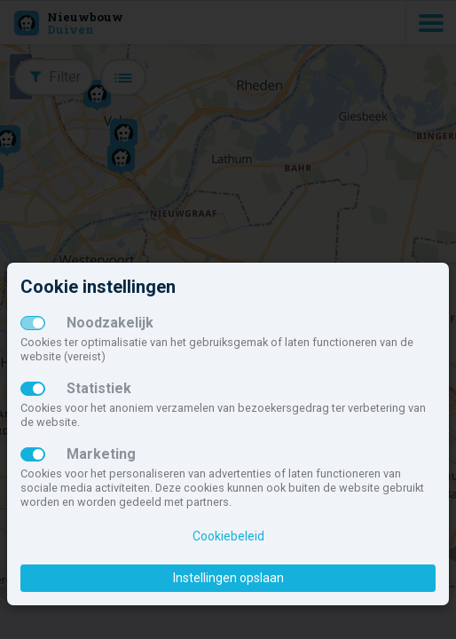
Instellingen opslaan (228, 578)
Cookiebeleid (228, 536)
